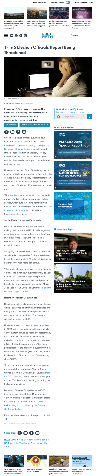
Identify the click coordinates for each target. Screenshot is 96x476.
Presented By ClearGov (65, 290)
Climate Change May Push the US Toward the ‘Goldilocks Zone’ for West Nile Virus (26, 443)
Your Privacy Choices (60, 2)
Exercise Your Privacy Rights (83, 2)
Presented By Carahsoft (66, 259)
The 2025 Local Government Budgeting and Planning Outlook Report (71, 284)
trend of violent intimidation (23, 195)
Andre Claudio (13, 103)
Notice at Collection (39, 2)
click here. (46, 415)
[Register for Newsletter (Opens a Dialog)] (89, 116)
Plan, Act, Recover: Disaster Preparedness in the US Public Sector (71, 253)
